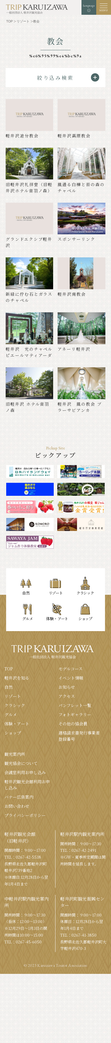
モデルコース (70, 669)
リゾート (12, 696)
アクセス (66, 696)
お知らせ (66, 687)
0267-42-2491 (83, 850)
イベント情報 (70, 678)
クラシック (14, 705)
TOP (8, 669)
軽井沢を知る (16, 678)
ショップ (12, 733)
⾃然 (8, 687)
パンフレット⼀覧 (74, 705)
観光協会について (20, 763)
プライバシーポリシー (25, 815)
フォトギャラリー (74, 714)
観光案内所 (14, 754)
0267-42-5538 (28, 857)
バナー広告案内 (18, 797)
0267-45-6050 (29, 942)
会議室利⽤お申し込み (25, 772)
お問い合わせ (16, 806)
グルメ (10, 714)
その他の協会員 (72, 724)
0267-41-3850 (84, 935)
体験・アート (16, 724)
